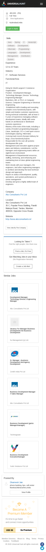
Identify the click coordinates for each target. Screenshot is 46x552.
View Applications (15, 19)
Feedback (15, 541)
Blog (28, 539)
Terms (33, 539)
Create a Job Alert (23, 266)
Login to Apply (12, 29)
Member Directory (9, 539)
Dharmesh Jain (16, 482)
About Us (21, 539)
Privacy (41, 539)
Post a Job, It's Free (23, 251)
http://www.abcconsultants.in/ (18, 219)
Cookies (6, 541)
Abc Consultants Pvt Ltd (16, 195)
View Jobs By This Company (16, 228)
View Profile (26, 492)
